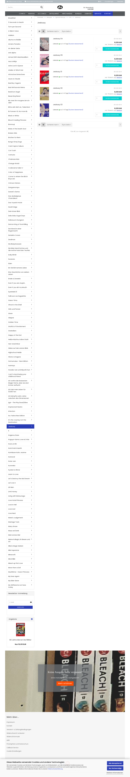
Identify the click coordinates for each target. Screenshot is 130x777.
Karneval (11, 458)
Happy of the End (14, 336)
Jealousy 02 (57, 89)
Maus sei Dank (13, 532)
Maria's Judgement (15, 519)
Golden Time (13, 323)
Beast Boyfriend (14, 97)
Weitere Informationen (115, 773)
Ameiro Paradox (14, 45)
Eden (10, 265)
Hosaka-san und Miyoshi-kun (19, 371)
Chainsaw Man (13, 160)
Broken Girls (12, 134)
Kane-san (12, 462)
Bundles (78, 13)
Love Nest (12, 514)
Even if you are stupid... (16, 284)
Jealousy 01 (57, 73)
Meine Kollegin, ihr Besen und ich (19, 541)
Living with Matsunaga (16, 497)
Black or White (13, 117)
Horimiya (11, 367)
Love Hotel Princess (15, 501)
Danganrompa (13, 188)
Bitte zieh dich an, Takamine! (19, 108)
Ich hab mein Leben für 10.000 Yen (16, 392)
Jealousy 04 (58, 40)
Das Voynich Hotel (15, 204)
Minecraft (12, 556)
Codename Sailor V (15, 169)
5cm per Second (14, 28)
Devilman (11, 241)
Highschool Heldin (15, 354)
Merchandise (67, 13)
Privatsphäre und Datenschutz (17, 745)
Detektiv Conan (14, 236)
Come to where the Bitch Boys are (18, 179)
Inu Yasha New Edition (16, 417)
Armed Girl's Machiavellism (18, 58)
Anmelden (20, 608)
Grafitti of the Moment (17, 327)
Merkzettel (119, 1)
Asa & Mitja (12, 62)
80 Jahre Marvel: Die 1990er (20, 641)
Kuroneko (11, 467)
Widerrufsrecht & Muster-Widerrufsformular (16, 736)
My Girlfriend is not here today (17, 587)
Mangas (31, 13)
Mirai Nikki (11, 560)
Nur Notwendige (115, 768)
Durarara (11, 260)
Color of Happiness (15, 173)
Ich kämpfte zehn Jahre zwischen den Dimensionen (18, 398)
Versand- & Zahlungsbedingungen (19, 731)
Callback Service (12, 749)
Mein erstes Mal (14, 536)
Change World (13, 164)
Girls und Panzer (14, 310)
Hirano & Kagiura (14, 358)
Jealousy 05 (58, 56)
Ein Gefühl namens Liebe (17, 269)
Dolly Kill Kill (12, 256)
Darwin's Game (14, 193)
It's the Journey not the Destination (17, 422)
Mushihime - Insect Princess (18, 573)
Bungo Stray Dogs (15, 143)
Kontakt (107, 13)
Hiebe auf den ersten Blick (18, 349)
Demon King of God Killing (18, 225)
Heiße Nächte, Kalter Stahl (18, 340)
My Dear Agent (13, 577)
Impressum (11, 723)
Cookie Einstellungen (14, 752)
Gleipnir (11, 319)
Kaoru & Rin (12, 445)
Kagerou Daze (13, 436)
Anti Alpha (12, 54)
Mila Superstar (13, 551)
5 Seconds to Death (16, 23)
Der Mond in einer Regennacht (14, 231)
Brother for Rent (14, 138)
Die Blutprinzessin (14, 245)
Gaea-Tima (12, 301)
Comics (22, 13)
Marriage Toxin (13, 523)
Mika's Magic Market (15, 547)
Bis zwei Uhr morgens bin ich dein (18, 103)
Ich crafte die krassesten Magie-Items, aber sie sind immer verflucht (18, 384)
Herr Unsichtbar (14, 345)
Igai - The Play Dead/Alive (18, 404)
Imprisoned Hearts (15, 408)
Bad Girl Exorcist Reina (16, 89)
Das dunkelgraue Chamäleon (14, 198)
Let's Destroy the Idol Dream (19, 480)
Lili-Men (11, 488)
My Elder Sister (13, 582)
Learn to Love (13, 475)
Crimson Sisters (14, 184)
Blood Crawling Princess (17, 121)
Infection (11, 412)
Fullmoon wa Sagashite (17, 297)
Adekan (11, 36)
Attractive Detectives (16, 75)
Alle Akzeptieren (115, 763)
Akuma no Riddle (14, 41)
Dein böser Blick (14, 212)
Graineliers (12, 332)
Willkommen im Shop (14, 1)
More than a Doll (14, 569)
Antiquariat (54, 13)
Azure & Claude (14, 80)
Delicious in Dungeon (16, 221)
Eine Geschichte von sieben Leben (18, 274)
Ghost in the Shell (15, 306)
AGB (8, 741)
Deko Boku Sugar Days (16, 217)
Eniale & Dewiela (14, 280)
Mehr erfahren (65, 684)
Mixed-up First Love (15, 564)
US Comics (42, 13)
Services (97, 13)
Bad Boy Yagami (14, 84)
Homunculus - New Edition (18, 362)
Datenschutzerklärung (55, 769)
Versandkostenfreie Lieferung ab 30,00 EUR (39, 1)
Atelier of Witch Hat (15, 71)
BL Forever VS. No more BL (17, 112)
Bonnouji (11, 125)
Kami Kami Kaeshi (15, 449)
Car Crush (12, 151)
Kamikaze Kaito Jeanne (17, 454)
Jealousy (11, 427)
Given (10, 314)
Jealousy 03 (57, 106)
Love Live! (11, 510)
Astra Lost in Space (15, 67)
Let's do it (12, 484)
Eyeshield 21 (12, 293)
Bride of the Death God (17, 130)
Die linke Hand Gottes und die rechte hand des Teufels (19, 250)
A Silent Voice (13, 32)
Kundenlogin (108, 1)
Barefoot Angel (14, 93)
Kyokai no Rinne (14, 471)
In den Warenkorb (112, 50)
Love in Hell (12, 506)
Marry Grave (12, 527)
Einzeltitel (11, 19)
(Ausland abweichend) (76, 45)
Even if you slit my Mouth (17, 288)
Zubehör (88, 13)
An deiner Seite (14, 49)
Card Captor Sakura (16, 147)
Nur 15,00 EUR (20, 645)
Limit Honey (12, 493)
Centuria (11, 156)
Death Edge (12, 208)
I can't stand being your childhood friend (17, 376)
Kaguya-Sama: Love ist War (18, 440)
